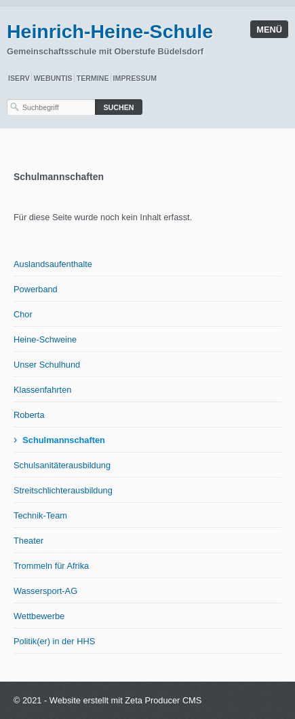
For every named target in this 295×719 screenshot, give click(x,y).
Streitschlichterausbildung (63, 490)
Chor (23, 314)
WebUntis (53, 78)
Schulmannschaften (63, 440)
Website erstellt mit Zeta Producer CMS (126, 700)
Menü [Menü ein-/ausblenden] (269, 29)
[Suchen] (118, 107)
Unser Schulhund (47, 365)
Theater (28, 541)
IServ (19, 78)
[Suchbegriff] (51, 107)
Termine (93, 78)
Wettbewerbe (39, 616)
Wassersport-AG (45, 591)
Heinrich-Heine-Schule (110, 31)
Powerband (36, 289)
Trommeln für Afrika (51, 566)
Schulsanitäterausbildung (62, 465)
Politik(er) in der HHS (54, 641)
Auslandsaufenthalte (53, 264)
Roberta (29, 415)
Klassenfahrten (42, 390)
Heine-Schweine (45, 339)
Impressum (135, 78)
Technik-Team (40, 515)
